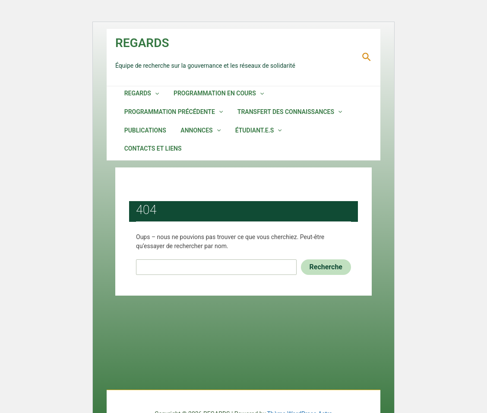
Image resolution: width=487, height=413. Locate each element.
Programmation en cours (209, 94)
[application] (151, 94)
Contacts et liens (305, 136)
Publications (141, 136)
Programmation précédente (169, 115)
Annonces (191, 136)
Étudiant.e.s (244, 136)
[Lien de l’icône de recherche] (367, 57)
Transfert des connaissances (280, 115)
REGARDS (142, 43)
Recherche (326, 256)
